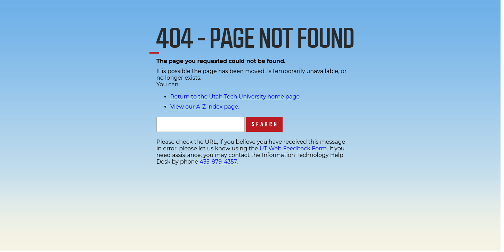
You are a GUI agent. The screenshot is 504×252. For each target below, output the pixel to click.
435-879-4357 (218, 161)
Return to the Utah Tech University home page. (235, 96)
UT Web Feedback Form (293, 148)
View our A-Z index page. (204, 106)
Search (265, 124)
